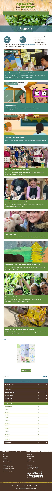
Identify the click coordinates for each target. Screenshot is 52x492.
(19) (38, 401)
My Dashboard (30, 457)
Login (40, 486)
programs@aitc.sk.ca (8, 472)
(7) (38, 409)
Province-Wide (9, 384)
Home (4, 455)
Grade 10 (7, 434)
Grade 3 (7, 415)
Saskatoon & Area (10, 393)
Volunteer (5, 460)
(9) (38, 420)
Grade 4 (7, 418)
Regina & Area (9, 401)
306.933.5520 (10, 467)
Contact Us (6, 465)
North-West (8, 387)
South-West (8, 404)
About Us (5, 457)
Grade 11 (7, 437)
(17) (38, 398)
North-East (8, 390)
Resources (29, 460)
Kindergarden (8, 407)
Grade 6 (7, 423)
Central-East (8, 398)
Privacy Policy (35, 486)
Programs (29, 458)
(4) (38, 431)
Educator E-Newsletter (27, 45)
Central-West (9, 396)
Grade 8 (7, 429)
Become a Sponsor (7, 462)
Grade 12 (7, 440)
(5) (38, 407)
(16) (38, 384)
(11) (38, 415)
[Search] (26, 377)
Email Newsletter (31, 462)
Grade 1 (7, 410)
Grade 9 (7, 432)
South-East (8, 443)
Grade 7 (7, 426)
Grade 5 (7, 421)
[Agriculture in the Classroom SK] (26, 5)
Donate (5, 458)
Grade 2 (7, 412)
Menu (26, 13)
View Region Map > (26, 371)
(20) (39, 393)
